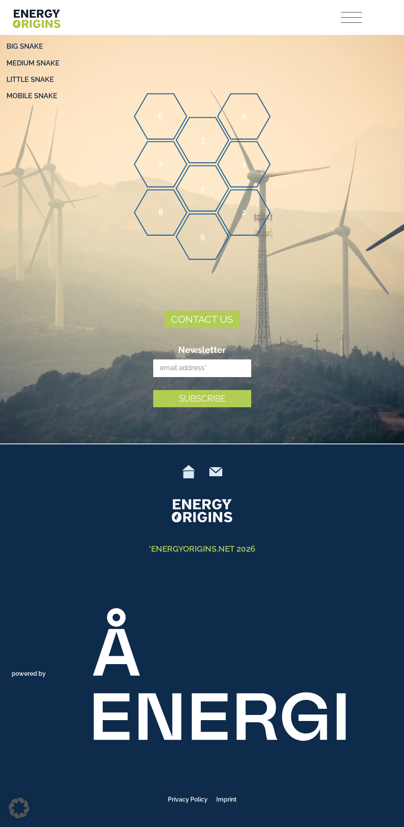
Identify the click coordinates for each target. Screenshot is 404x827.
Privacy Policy (188, 799)
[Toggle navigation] (352, 17)
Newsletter (202, 349)
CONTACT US (202, 319)
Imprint (226, 799)
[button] (19, 808)
